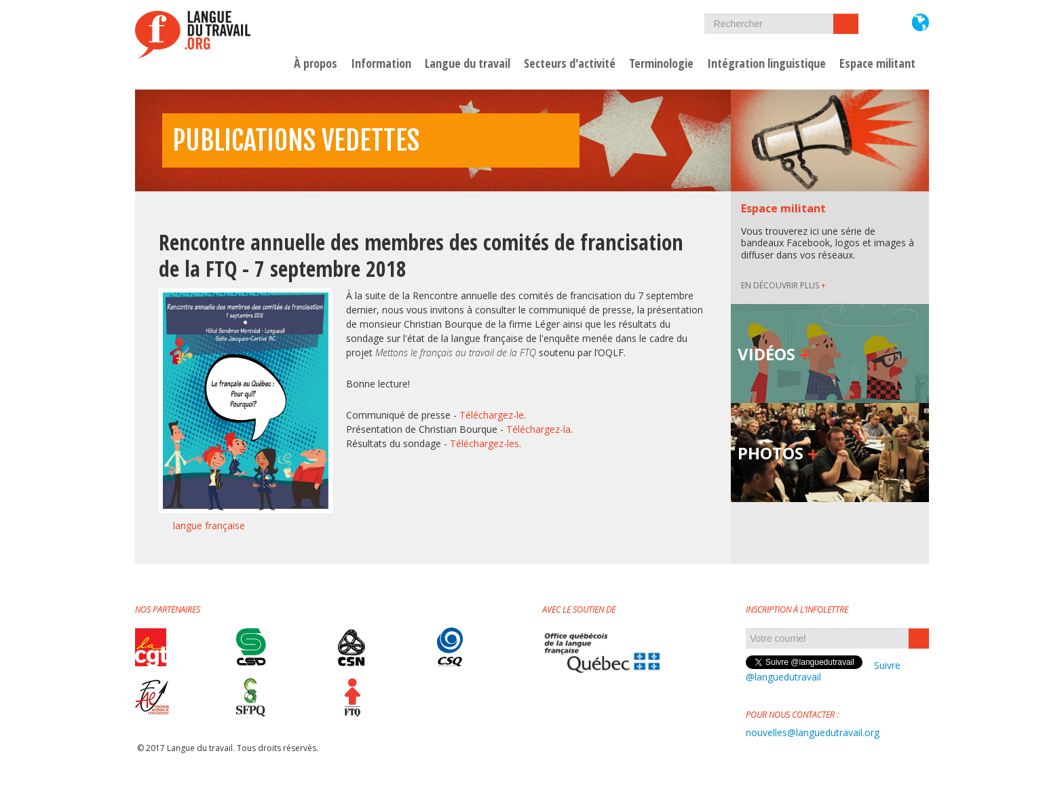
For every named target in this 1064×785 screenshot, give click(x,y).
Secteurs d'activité (569, 63)
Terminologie (661, 63)
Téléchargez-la (538, 429)
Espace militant (877, 63)
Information (381, 63)
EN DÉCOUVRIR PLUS (783, 285)
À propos (315, 63)
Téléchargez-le (491, 414)
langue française (209, 525)
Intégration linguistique (766, 63)
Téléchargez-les (484, 443)
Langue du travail (467, 63)
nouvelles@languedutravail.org (812, 732)
